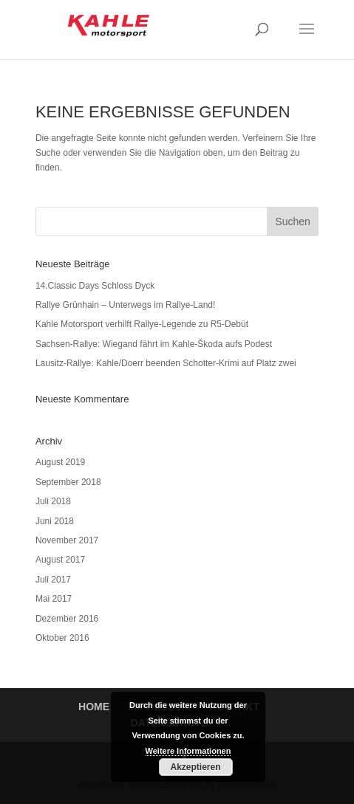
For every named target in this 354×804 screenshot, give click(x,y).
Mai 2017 (53, 599)
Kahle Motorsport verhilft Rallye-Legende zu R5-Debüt (141, 324)
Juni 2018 (54, 521)
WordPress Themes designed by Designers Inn (177, 785)
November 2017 (66, 540)
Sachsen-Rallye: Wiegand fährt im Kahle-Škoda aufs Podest (153, 344)
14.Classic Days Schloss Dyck (94, 286)
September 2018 (68, 482)
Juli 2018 (53, 501)
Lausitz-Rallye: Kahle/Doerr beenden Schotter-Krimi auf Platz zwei (165, 363)
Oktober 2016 (62, 638)
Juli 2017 (53, 579)
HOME (93, 706)
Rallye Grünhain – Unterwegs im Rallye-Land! (125, 305)
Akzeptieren (195, 767)
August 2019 (60, 462)
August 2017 (60, 559)
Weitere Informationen (188, 750)
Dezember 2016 (66, 619)
